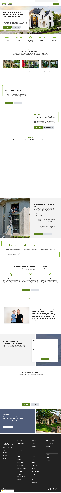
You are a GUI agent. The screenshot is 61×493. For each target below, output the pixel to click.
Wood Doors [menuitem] (33, 441)
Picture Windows (20, 462)
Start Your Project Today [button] (8, 426)
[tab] (26, 330)
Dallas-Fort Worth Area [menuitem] (21, 476)
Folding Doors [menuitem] (34, 462)
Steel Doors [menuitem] (33, 447)
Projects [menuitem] (33, 480)
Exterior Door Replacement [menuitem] (50, 440)
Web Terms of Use (55, 488)
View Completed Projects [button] (19, 426)
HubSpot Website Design (50, 489)
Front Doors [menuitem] (33, 468)
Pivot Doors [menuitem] (33, 466)
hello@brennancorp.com (8, 447)
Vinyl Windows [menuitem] (19, 440)
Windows (5, 70)
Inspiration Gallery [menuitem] (34, 482)
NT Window (19, 452)
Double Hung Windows (21, 459)
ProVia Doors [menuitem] (34, 453)
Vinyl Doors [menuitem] (33, 443)
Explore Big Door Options (45, 77)
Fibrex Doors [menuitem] (34, 446)
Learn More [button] (35, 404)
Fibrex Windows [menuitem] (20, 444)
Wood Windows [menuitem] (19, 441)
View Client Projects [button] (35, 290)
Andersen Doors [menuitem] (34, 452)
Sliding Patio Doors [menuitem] (35, 463)
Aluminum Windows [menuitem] (20, 443)
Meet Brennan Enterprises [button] (48, 127)
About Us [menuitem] (47, 454)
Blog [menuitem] (32, 479)
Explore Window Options (7, 77)
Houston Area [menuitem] (19, 477)
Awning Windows (20, 465)
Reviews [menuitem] (47, 457)
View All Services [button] (16, 27)
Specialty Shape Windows (21, 468)
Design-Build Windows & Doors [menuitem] (51, 441)
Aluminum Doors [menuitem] (34, 444)
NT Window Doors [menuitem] (34, 456)
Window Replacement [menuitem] (49, 438)
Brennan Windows (20, 449)
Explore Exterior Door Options (27, 77)
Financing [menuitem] (47, 458)
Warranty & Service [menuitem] (49, 460)
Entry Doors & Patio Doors (28, 70)
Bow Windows (19, 466)
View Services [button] (47, 233)
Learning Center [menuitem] (34, 476)
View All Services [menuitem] (48, 446)
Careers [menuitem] (47, 455)
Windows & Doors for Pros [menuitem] (50, 444)
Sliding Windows (20, 463)
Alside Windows (20, 453)
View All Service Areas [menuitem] (20, 479)
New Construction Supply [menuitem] (50, 443)
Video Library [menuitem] (34, 477)
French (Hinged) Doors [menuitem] (35, 465)
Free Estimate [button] (56, 3)
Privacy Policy (50, 488)
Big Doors (43, 70)
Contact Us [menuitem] (48, 461)
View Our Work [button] (18, 102)
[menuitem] (37, 1)
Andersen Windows (20, 450)
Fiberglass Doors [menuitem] (34, 440)
